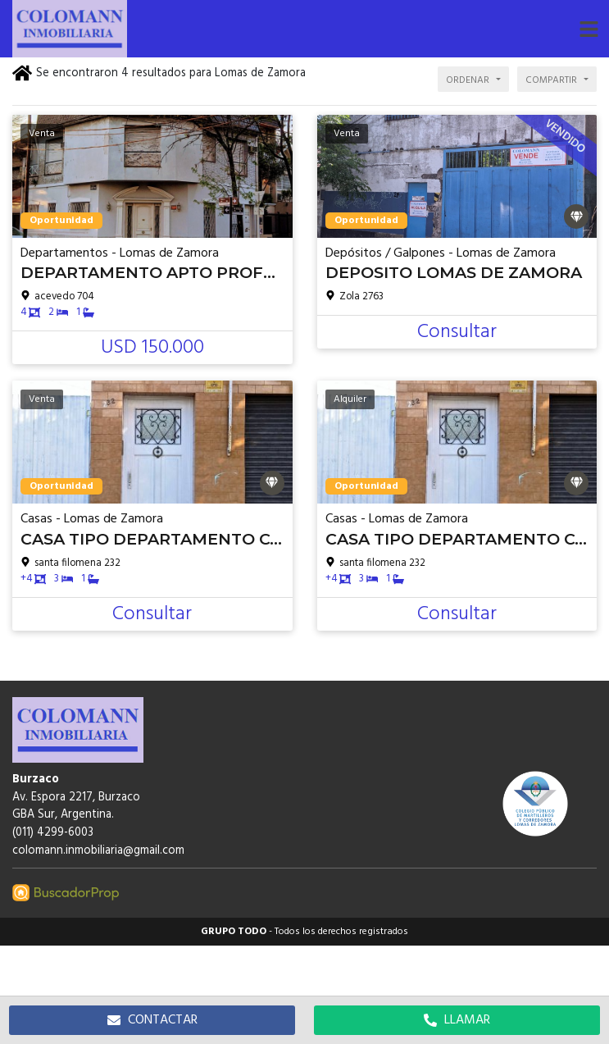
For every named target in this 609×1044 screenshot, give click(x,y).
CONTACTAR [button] (152, 1020)
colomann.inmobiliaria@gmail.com (98, 850)
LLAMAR (457, 1020)
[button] (588, 28)
